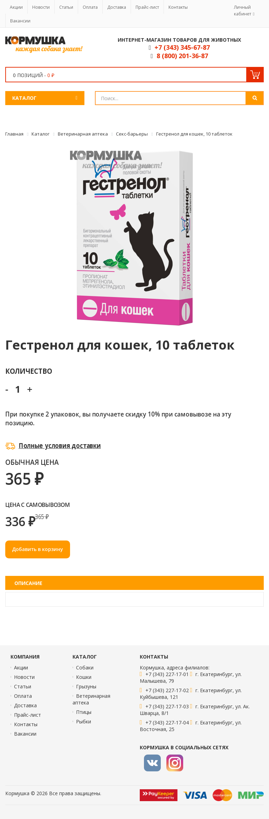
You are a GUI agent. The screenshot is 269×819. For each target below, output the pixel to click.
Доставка (116, 7)
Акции (16, 7)
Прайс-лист (147, 7)
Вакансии (20, 21)
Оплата (90, 7)
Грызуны (86, 686)
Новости (41, 7)
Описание (28, 583)
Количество (28, 371)
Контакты (178, 7)
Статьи (66, 7)
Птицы (83, 712)
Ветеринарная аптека (91, 699)
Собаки (85, 667)
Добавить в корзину (37, 549)
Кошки (83, 677)
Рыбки (83, 721)
